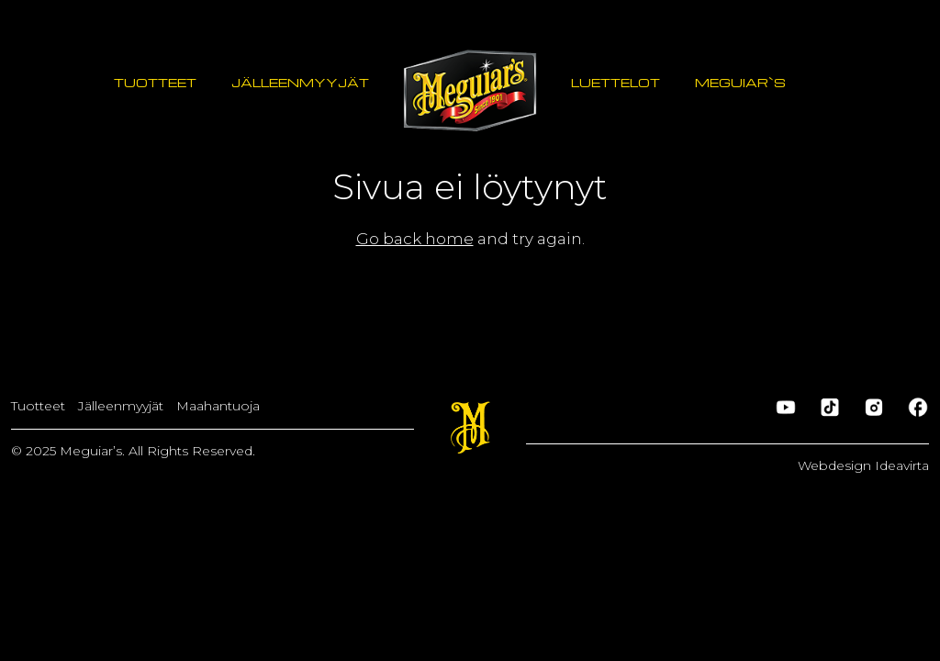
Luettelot (615, 82)
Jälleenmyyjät (300, 82)
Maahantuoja (218, 406)
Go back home (415, 239)
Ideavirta (902, 465)
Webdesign (836, 465)
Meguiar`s (740, 82)
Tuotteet (155, 82)
